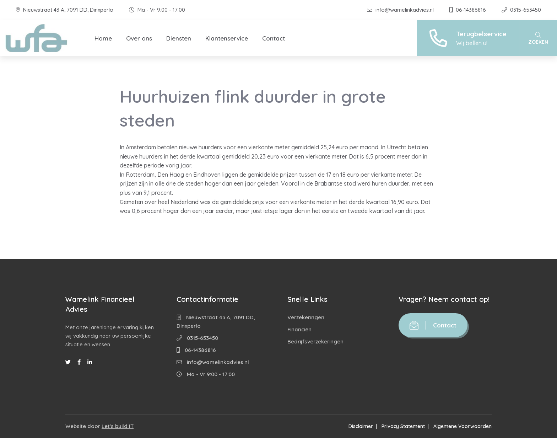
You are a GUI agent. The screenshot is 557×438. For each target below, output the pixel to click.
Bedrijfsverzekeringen (315, 341)
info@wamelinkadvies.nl (401, 9)
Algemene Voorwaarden (462, 426)
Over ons (139, 38)
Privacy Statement (403, 426)
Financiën (299, 329)
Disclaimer (360, 426)
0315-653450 (521, 9)
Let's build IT (118, 426)
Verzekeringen (305, 317)
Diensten (178, 38)
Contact (273, 38)
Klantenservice (226, 38)
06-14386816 (468, 9)
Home (103, 38)
